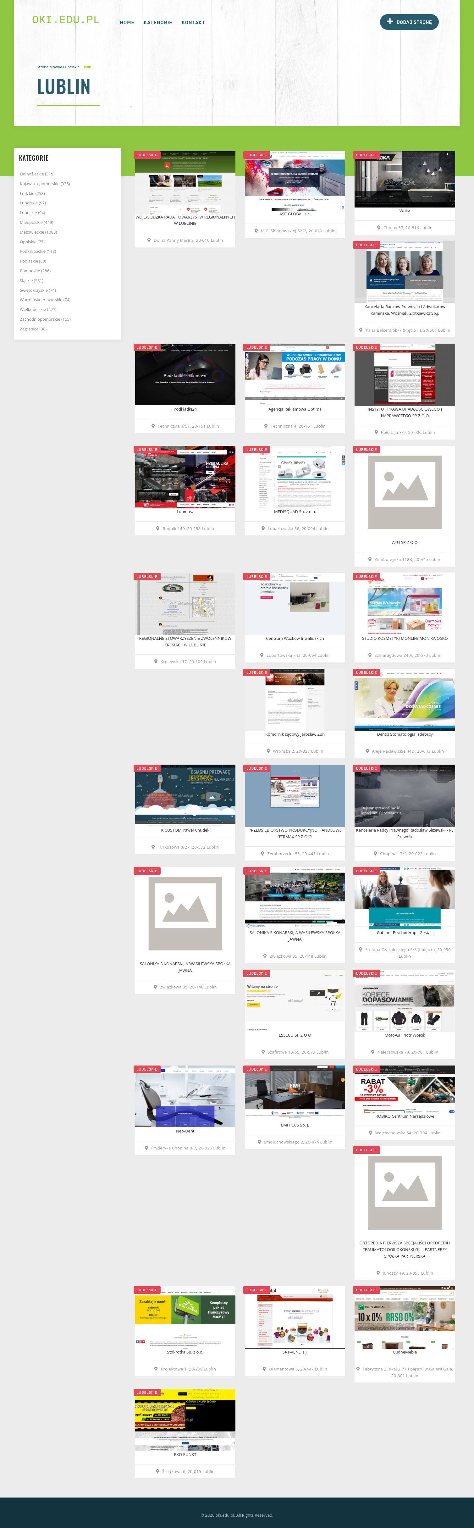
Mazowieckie (38, 232)
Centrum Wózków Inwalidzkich (295, 638)
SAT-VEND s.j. (295, 1352)
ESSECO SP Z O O (295, 1035)
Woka (405, 210)
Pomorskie (35, 271)
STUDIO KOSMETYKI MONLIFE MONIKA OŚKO (405, 638)
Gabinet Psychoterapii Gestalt (405, 932)
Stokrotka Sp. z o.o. (185, 1352)
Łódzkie (32, 193)
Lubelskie (71, 67)
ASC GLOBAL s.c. (295, 214)
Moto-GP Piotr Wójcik (405, 1035)
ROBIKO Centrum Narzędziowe (405, 1116)
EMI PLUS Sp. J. (295, 1125)
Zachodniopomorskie (45, 319)
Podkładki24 (185, 409)
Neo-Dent (185, 1131)
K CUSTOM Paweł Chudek (185, 830)
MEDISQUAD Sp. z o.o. (295, 511)
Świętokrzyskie (38, 290)
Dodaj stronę (409, 21)
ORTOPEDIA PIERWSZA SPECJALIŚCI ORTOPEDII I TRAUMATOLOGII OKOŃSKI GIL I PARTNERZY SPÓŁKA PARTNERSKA (405, 1249)
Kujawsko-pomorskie (45, 183)
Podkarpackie (38, 251)
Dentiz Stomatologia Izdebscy (405, 734)
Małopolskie (36, 222)
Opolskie (32, 242)
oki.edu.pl (66, 20)
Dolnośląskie (37, 174)
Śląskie (31, 280)
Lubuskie (32, 212)
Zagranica (33, 329)
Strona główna (49, 67)
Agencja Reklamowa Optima (295, 409)
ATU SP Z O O (405, 542)
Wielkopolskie (38, 309)
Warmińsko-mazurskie (45, 299)
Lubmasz (185, 511)
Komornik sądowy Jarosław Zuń (295, 734)
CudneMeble (405, 1352)
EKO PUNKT (185, 1454)
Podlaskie (33, 261)
